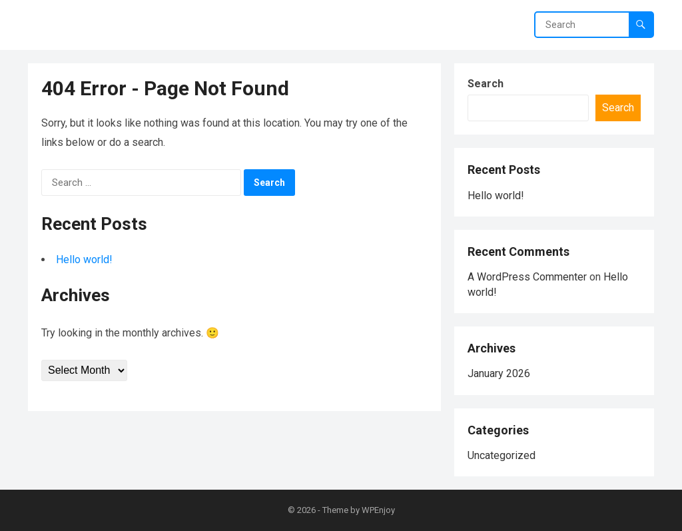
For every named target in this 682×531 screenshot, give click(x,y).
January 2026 (499, 373)
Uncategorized (501, 455)
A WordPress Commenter (527, 276)
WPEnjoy (378, 510)
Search (486, 83)
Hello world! (84, 259)
